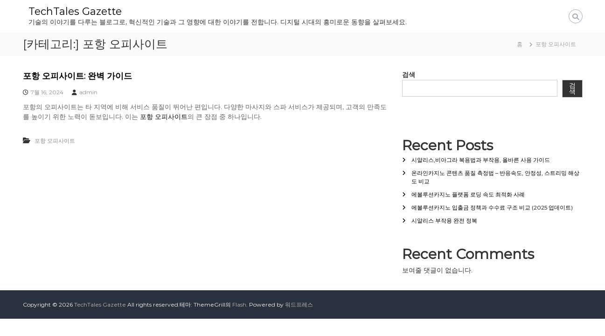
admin (88, 92)
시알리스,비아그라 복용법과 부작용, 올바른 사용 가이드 (480, 159)
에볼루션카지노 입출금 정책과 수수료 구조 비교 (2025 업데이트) (492, 207)
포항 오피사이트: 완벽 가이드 (77, 76)
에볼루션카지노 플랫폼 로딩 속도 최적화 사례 (468, 194)
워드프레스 (299, 304)
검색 (408, 74)
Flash (239, 304)
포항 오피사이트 (164, 116)
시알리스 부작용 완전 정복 (444, 220)
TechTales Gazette (75, 11)
